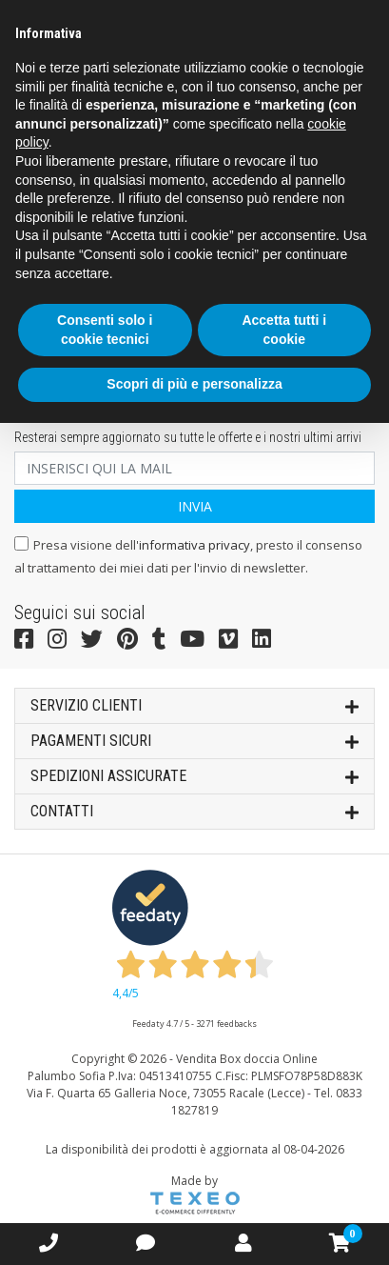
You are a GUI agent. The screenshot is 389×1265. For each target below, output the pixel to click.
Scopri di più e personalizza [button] (194, 384)
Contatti (194, 810)
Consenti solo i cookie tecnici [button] (104, 329)
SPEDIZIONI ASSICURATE (194, 775)
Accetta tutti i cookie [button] (284, 329)
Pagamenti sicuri (194, 740)
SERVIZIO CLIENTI (194, 704)
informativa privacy (194, 544)
